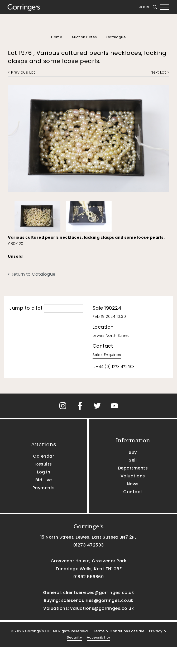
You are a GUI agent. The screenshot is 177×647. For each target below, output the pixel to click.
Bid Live (43, 480)
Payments (43, 488)
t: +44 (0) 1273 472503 (114, 366)
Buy (133, 452)
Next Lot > (160, 72)
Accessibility (99, 637)
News (133, 484)
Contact (132, 492)
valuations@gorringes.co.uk (102, 608)
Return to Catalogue (32, 274)
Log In (143, 7)
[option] (37, 215)
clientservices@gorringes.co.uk (98, 593)
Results (43, 464)
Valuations (133, 476)
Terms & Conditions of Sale (118, 631)
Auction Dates (84, 37)
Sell (133, 460)
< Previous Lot (21, 72)
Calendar (43, 456)
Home (56, 37)
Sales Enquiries (107, 354)
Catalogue (116, 37)
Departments (133, 468)
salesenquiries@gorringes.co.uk (97, 600)
